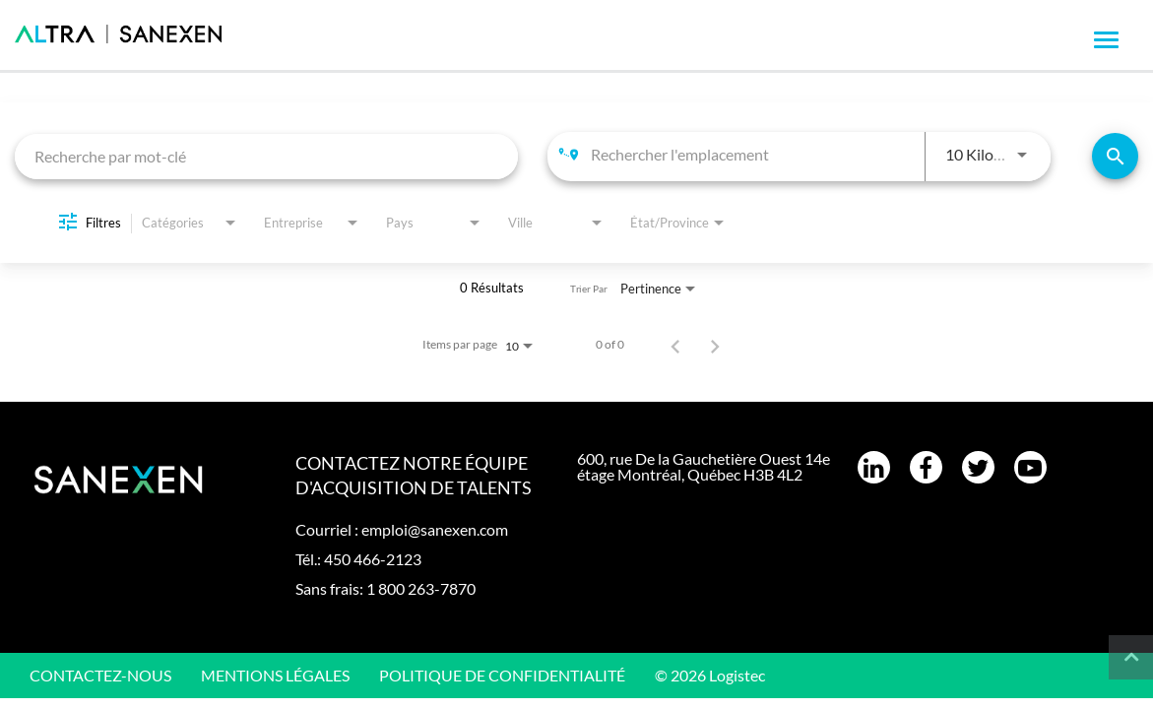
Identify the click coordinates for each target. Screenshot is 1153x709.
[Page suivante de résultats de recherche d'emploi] (715, 344)
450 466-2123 (372, 558)
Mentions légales (275, 675)
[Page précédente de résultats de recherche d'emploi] (675, 344)
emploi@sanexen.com (434, 529)
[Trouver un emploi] (1115, 156)
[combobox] (266, 156)
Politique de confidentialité (502, 675)
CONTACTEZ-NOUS (100, 675)
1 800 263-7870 (421, 588)
